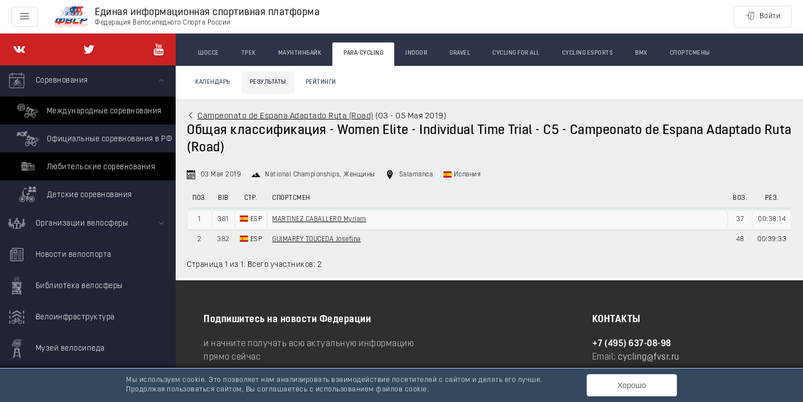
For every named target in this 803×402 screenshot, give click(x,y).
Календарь (212, 82)
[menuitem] (88, 136)
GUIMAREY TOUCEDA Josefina (316, 239)
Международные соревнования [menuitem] (88, 111)
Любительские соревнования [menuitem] (84, 166)
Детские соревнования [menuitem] (73, 194)
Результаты (268, 82)
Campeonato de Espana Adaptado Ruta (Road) (285, 116)
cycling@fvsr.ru (649, 357)
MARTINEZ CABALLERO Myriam (319, 219)
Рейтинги (321, 82)
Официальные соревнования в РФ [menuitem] (93, 138)
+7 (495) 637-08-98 (631, 343)
